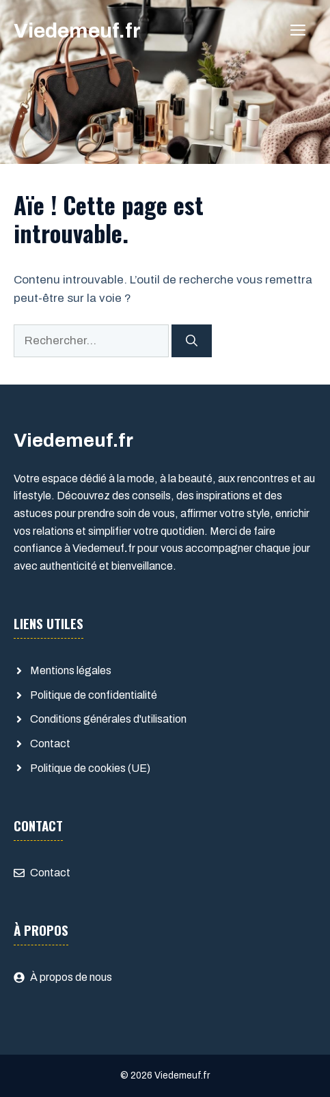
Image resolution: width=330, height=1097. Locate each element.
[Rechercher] (191, 340)
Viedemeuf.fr (77, 31)
